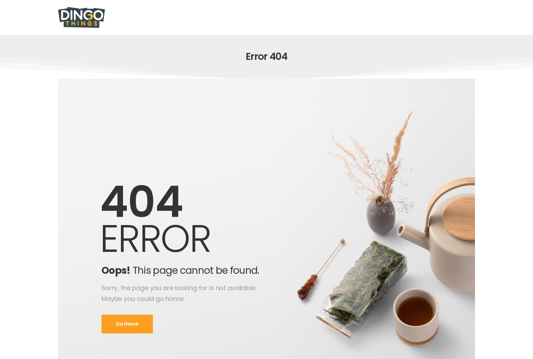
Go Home (127, 324)
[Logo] (81, 17)
